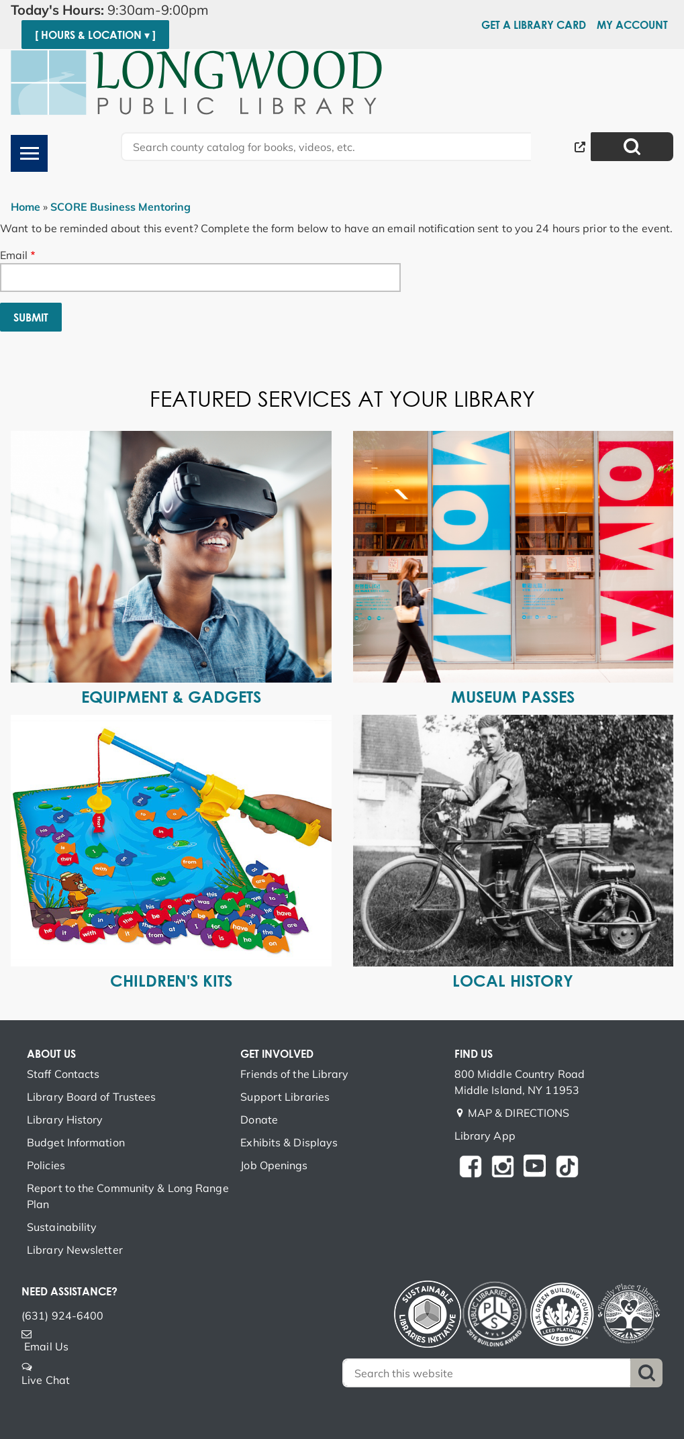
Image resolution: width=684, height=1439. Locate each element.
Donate (259, 1119)
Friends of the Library (294, 1074)
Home (25, 206)
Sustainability (62, 1227)
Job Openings (273, 1165)
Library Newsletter (75, 1249)
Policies (46, 1165)
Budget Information (76, 1142)
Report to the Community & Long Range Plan (128, 1196)
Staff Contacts (63, 1074)
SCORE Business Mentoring (120, 206)
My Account (632, 25)
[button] (160, 10)
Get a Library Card (533, 25)
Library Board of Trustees (91, 1096)
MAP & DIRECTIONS (519, 1113)
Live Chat (45, 1380)
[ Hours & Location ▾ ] (95, 35)
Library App (485, 1135)
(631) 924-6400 (62, 1315)
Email (14, 255)
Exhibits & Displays (289, 1142)
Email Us (46, 1346)
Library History (65, 1119)
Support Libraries (285, 1096)
